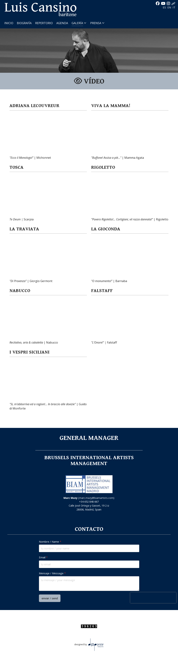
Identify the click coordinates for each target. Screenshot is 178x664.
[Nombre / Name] (89, 548)
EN (169, 7)
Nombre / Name (50, 541)
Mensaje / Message (52, 573)
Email (43, 557)
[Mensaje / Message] (89, 583)
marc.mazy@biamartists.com (96, 498)
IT (174, 7)
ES (165, 7)
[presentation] (153, 597)
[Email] (89, 564)
